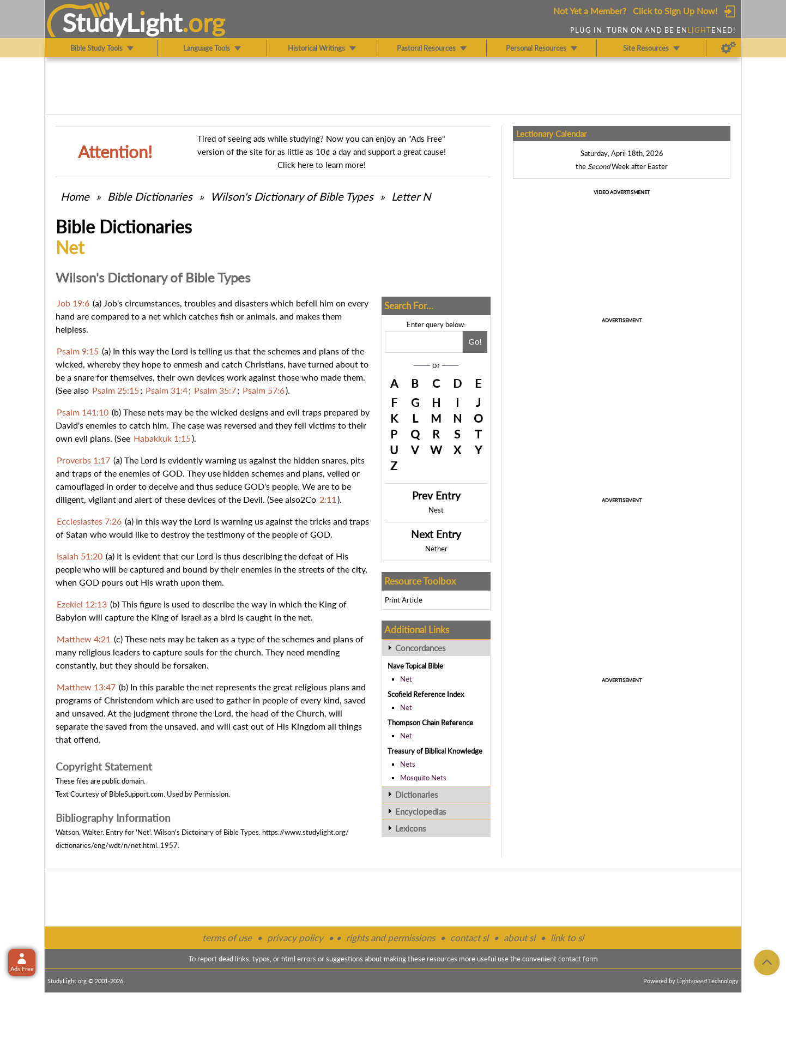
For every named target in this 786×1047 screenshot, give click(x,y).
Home (75, 196)
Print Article (403, 599)
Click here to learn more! (321, 165)
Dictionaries (416, 794)
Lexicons (410, 828)
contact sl (469, 937)
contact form (578, 958)
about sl (519, 937)
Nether (436, 548)
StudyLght (122, 22)
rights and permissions (390, 937)
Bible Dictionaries (149, 196)
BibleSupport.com (136, 794)
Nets (407, 764)
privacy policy (295, 937)
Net (406, 679)
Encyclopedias (420, 811)
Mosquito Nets (423, 777)
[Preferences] (728, 48)
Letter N (411, 196)
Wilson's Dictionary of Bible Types (291, 196)
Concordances (420, 648)
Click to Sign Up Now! (675, 10)
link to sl (567, 937)
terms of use (227, 937)
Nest (436, 510)
